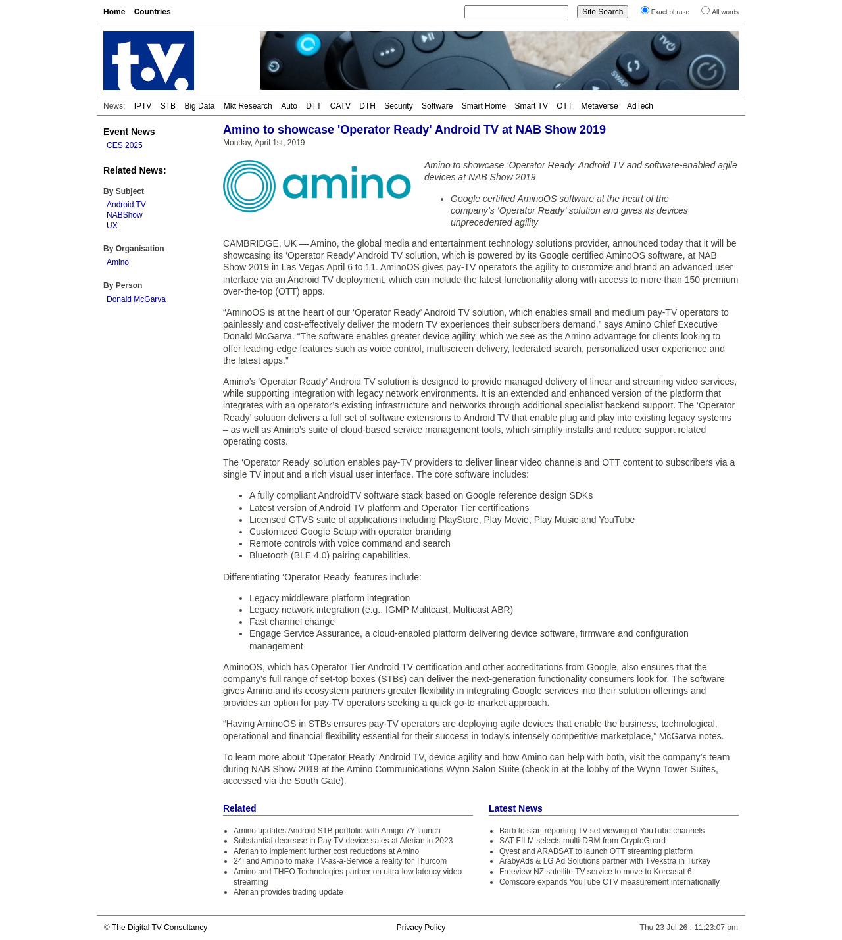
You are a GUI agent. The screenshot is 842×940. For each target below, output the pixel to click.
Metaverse (600, 106)
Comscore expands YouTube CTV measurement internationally (609, 882)
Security (398, 106)
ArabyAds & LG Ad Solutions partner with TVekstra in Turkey (604, 861)
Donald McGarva (136, 299)
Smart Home (484, 106)
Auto (289, 106)
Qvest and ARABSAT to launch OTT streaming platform (596, 851)
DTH (367, 106)
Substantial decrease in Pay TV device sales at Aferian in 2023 (343, 840)
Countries (152, 11)
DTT (313, 106)
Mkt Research (248, 106)
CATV (340, 106)
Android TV (126, 204)
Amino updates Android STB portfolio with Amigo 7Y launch (337, 830)
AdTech (640, 106)
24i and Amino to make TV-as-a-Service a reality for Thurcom (340, 861)
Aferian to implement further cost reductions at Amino (326, 851)
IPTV (143, 106)
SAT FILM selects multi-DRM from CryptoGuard (582, 840)
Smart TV (530, 106)
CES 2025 (125, 145)
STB (168, 106)
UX (112, 225)
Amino (118, 262)
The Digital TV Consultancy (159, 927)
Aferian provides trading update (288, 892)
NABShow (125, 215)
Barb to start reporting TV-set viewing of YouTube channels (602, 830)
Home (114, 11)
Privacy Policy (421, 927)
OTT (564, 106)
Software (437, 106)
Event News (129, 131)
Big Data (199, 106)
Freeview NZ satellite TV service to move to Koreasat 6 (595, 871)
